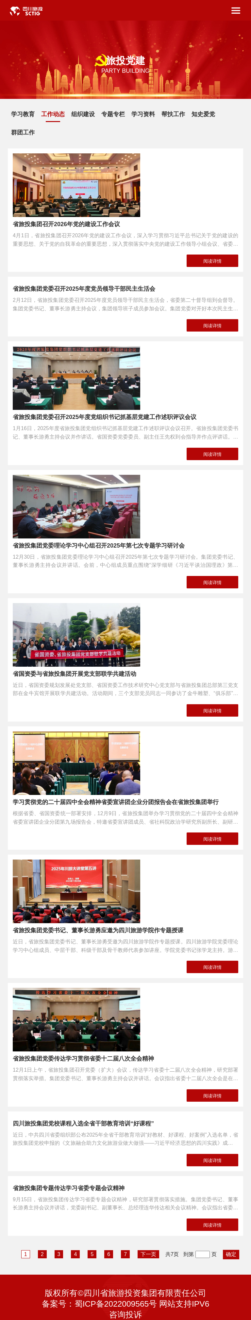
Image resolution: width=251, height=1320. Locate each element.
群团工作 (23, 132)
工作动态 (53, 114)
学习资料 (143, 114)
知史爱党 (203, 114)
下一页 (148, 1254)
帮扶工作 (173, 114)
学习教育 (23, 114)
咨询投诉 (125, 1314)
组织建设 (83, 114)
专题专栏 (113, 114)
